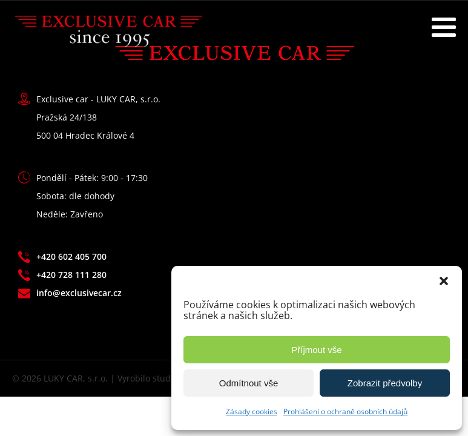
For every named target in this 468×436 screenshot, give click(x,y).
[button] (444, 281)
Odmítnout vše (248, 383)
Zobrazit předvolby (385, 383)
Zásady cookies (251, 411)
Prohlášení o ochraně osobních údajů (345, 411)
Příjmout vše (316, 350)
